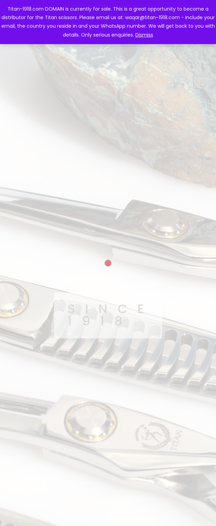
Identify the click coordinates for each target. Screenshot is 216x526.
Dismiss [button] (144, 34)
